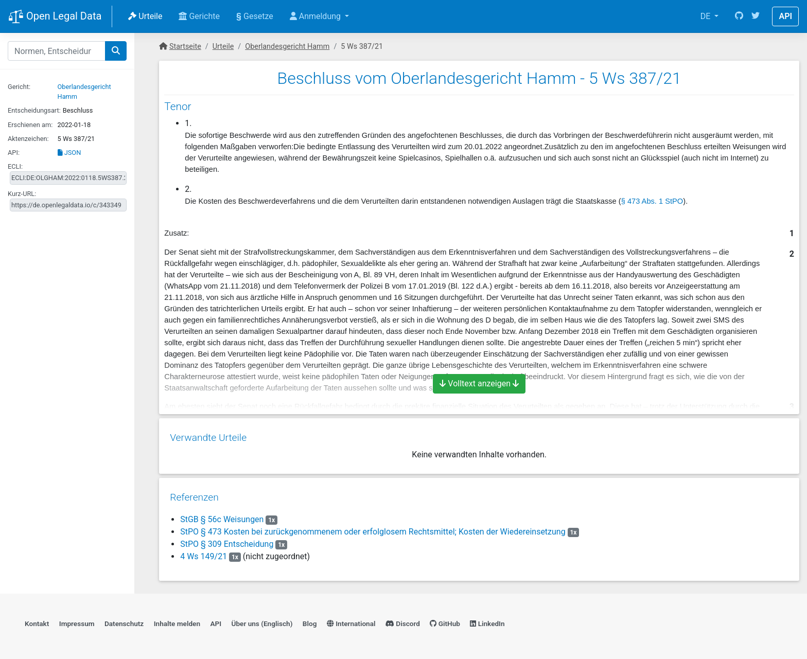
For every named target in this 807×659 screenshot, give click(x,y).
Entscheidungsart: (34, 110)
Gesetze (254, 16)
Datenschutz (124, 621)
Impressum (77, 621)
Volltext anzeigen (479, 383)
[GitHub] (739, 16)
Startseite (185, 46)
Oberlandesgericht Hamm (287, 46)
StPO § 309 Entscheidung (226, 540)
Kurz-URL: (22, 194)
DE (706, 16)
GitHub (445, 621)
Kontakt (37, 621)
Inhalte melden (177, 621)
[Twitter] (755, 16)
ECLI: (15, 166)
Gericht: (19, 87)
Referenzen (193, 494)
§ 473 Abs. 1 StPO (652, 201)
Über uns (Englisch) (262, 621)
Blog (310, 621)
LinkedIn (487, 621)
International (351, 621)
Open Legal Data (54, 17)
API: (14, 152)
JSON (69, 152)
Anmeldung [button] (316, 16)
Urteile (145, 16)
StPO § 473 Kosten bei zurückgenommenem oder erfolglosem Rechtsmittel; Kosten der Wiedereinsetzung (372, 528)
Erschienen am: (30, 125)
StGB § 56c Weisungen (221, 516)
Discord (402, 621)
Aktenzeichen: (28, 139)
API (785, 16)
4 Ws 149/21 (203, 553)
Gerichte (199, 16)
